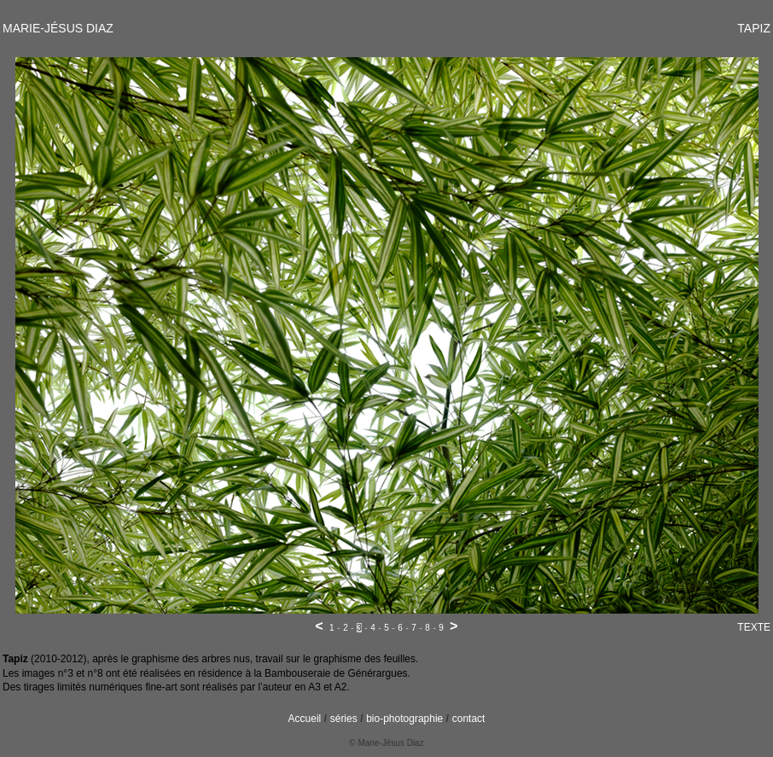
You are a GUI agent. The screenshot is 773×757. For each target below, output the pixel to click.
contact (468, 719)
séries (343, 719)
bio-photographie (404, 719)
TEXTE (753, 627)
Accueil (305, 719)
